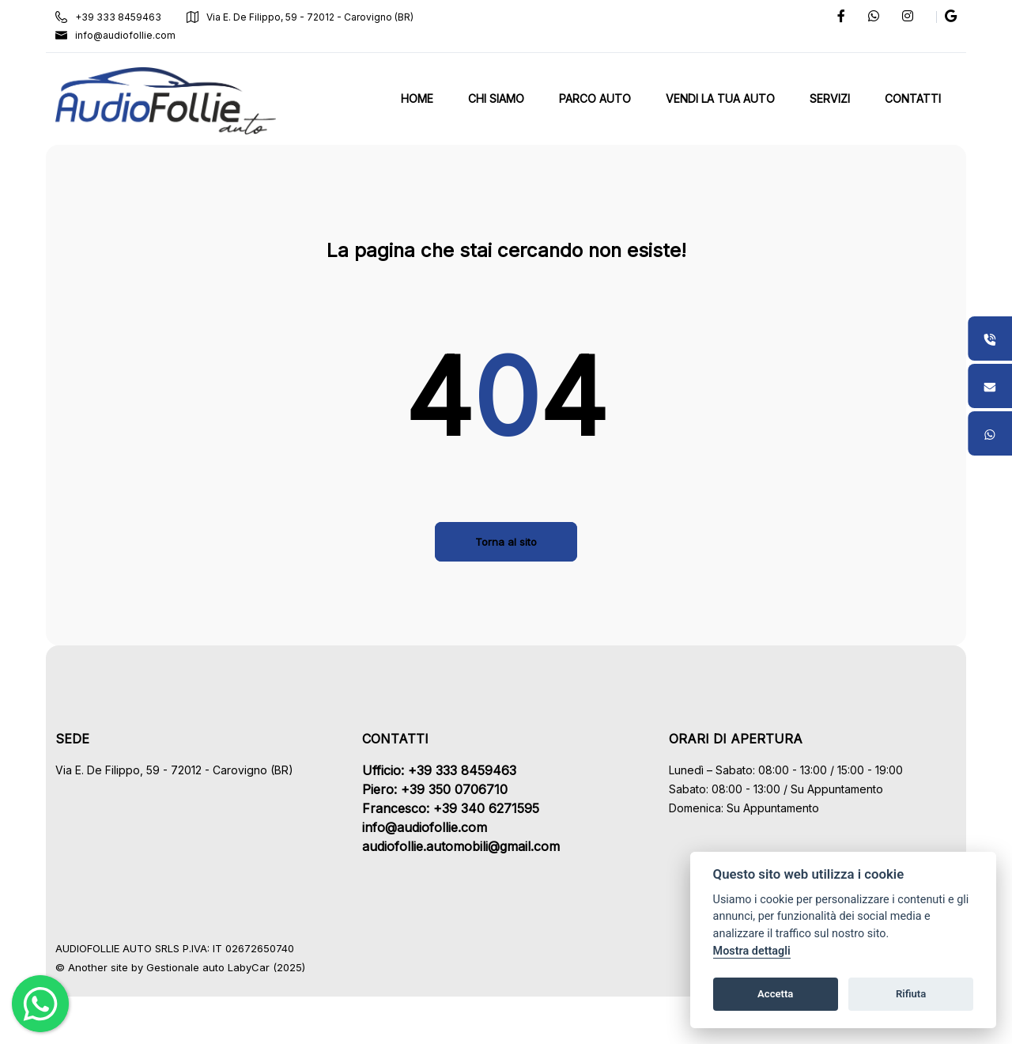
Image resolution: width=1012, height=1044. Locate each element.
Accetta (775, 994)
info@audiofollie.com (117, 35)
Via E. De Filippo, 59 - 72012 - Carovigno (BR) (301, 17)
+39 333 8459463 (110, 17)
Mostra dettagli (752, 951)
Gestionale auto (187, 967)
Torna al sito (506, 541)
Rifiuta (911, 994)
